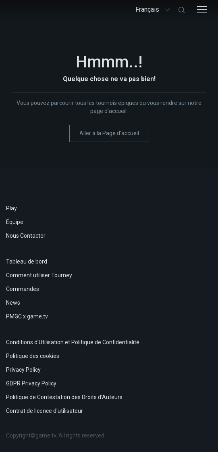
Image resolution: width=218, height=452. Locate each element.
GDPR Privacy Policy (31, 383)
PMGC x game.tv (27, 316)
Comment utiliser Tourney (39, 275)
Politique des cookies (32, 356)
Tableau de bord (26, 261)
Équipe (14, 222)
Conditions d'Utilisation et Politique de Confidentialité (72, 342)
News (13, 302)
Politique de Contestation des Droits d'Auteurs (64, 397)
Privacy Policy (23, 369)
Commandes (22, 289)
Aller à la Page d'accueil (109, 133)
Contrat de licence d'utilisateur (44, 411)
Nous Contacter (26, 235)
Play (11, 208)
